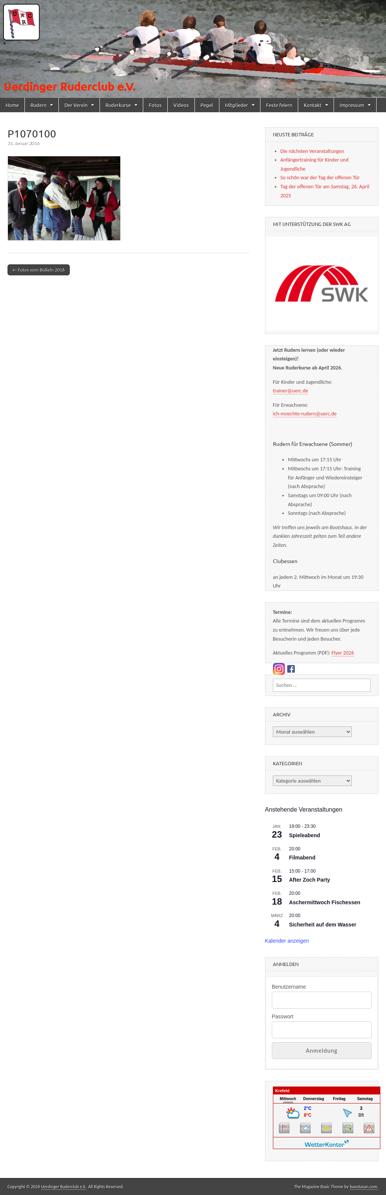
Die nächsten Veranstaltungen (312, 151)
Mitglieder (236, 105)
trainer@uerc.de (290, 391)
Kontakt (313, 105)
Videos (181, 105)
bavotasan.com (363, 1186)
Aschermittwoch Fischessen (324, 902)
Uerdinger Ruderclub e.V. (63, 1186)
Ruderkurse (118, 105)
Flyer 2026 (343, 653)
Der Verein (75, 105)
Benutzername (289, 987)
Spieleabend (304, 835)
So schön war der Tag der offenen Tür (320, 177)
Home (12, 105)
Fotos (155, 105)
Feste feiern (279, 105)
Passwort (283, 1016)
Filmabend (302, 858)
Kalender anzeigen (287, 941)
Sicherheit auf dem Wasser (322, 925)
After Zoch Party (309, 880)
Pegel (207, 105)
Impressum (352, 105)
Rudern (38, 105)
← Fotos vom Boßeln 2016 (38, 270)
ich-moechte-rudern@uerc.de (305, 414)
